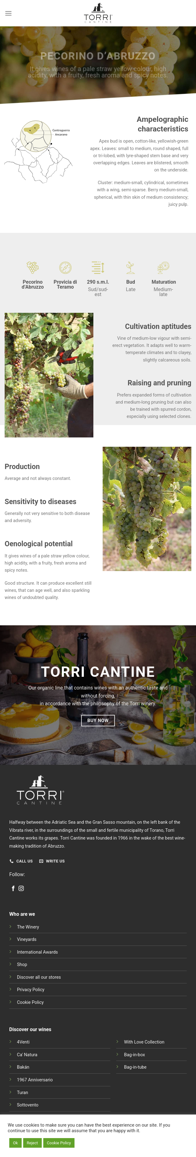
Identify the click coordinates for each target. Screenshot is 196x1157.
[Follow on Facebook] (13, 889)
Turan (22, 1092)
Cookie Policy (30, 1002)
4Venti (23, 1042)
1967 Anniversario (35, 1080)
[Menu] (8, 13)
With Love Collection (144, 1042)
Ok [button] (15, 1143)
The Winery (28, 927)
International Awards (37, 952)
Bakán (23, 1067)
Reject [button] (32, 1143)
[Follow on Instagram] (21, 889)
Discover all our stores (39, 977)
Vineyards (26, 939)
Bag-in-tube (135, 1067)
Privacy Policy (31, 989)
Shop (22, 964)
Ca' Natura (27, 1054)
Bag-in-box (134, 1054)
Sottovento (27, 1105)
